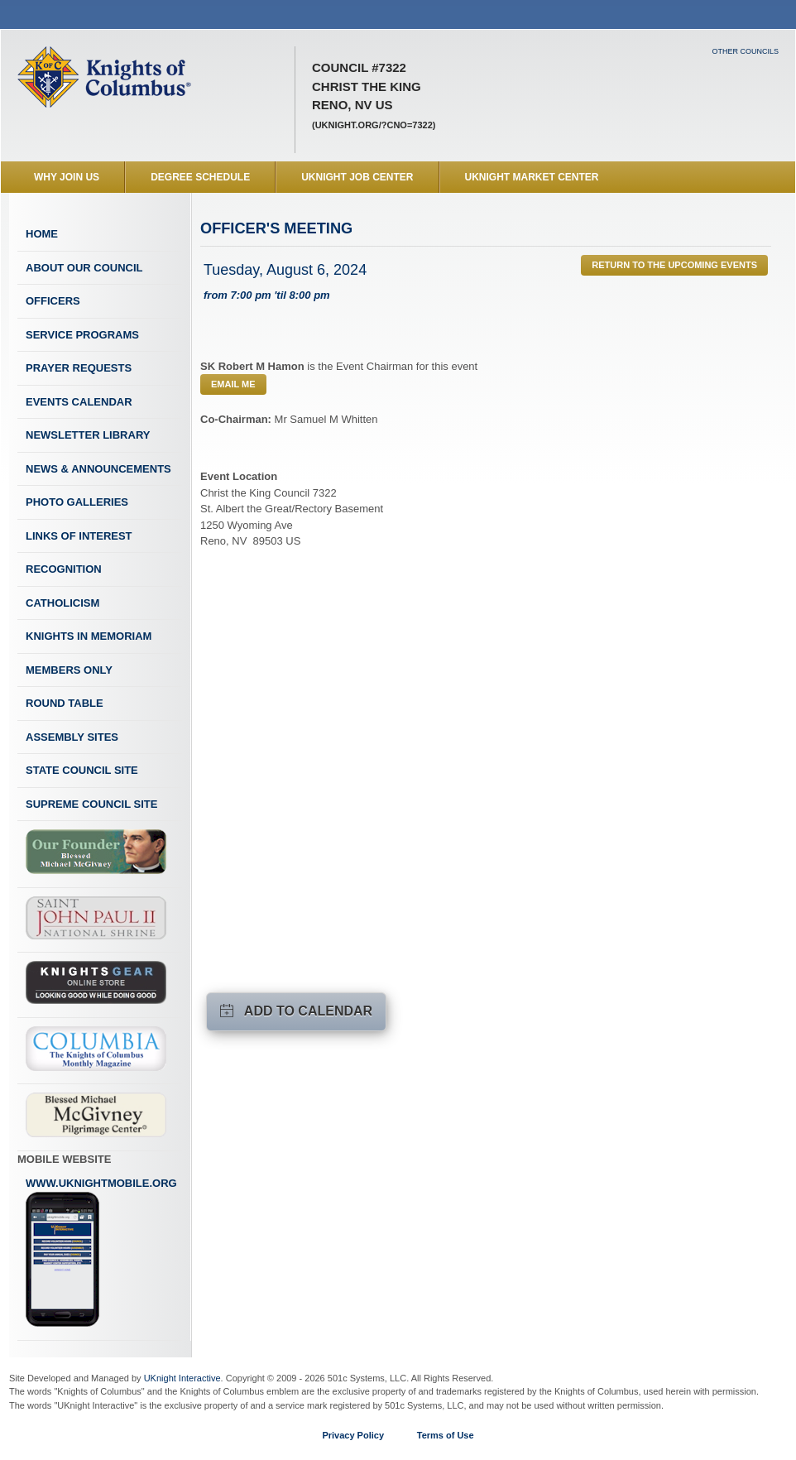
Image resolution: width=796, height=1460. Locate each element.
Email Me (233, 384)
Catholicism (62, 603)
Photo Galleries (77, 502)
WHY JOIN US (66, 177)
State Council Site (82, 770)
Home (42, 234)
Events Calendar (79, 402)
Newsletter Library (88, 435)
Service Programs (82, 335)
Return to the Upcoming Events (674, 265)
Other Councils (745, 51)
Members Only (69, 670)
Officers (53, 301)
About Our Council (84, 268)
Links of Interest (79, 536)
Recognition (64, 569)
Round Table (64, 703)
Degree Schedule (200, 177)
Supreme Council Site (91, 804)
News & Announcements (98, 469)
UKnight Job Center (357, 177)
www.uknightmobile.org (101, 1252)
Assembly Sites (72, 737)
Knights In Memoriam (88, 636)
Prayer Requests (79, 368)
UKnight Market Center (532, 177)
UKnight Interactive (182, 1378)
